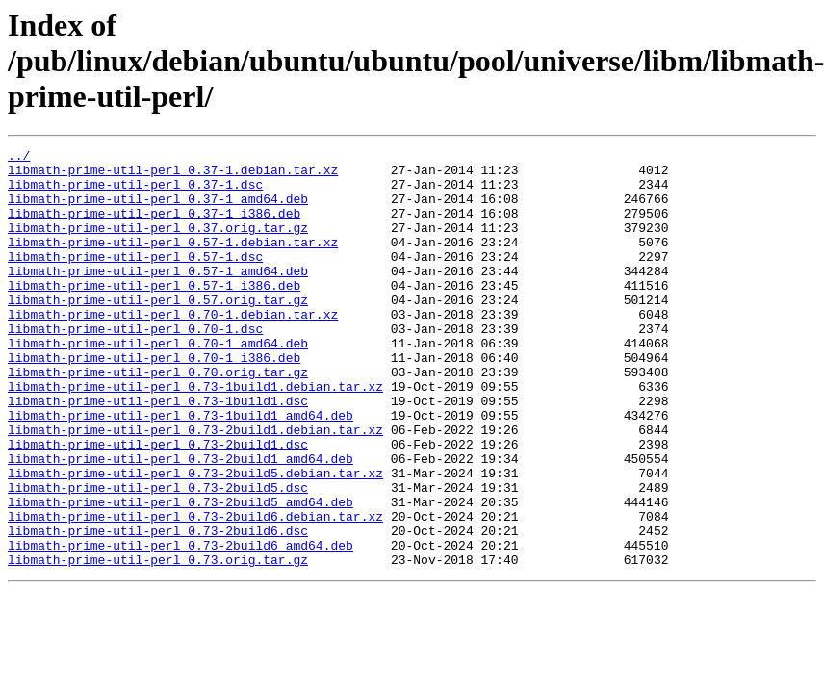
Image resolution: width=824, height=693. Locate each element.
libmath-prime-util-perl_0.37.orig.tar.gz (158, 244)
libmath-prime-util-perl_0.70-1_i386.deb (154, 400)
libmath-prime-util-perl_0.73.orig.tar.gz (158, 643)
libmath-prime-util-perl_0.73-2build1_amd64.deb (180, 521)
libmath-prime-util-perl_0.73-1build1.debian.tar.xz (195, 435)
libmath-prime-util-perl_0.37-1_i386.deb (154, 227)
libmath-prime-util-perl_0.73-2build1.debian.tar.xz (195, 487)
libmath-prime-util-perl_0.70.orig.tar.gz (158, 417)
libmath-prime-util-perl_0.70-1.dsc (135, 365)
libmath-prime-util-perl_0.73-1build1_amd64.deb (180, 469)
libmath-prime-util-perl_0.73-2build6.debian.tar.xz (195, 591)
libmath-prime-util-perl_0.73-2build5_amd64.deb (180, 573)
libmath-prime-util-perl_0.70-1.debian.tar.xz (173, 348)
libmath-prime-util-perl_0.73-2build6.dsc (158, 608)
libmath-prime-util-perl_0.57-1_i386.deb (154, 313)
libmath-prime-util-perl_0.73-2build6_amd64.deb (180, 625)
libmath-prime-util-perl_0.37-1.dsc (135, 192)
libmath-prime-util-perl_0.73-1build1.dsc (158, 452)
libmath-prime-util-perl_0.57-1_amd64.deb (158, 296)
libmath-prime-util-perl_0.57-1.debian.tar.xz (173, 261)
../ (19, 158)
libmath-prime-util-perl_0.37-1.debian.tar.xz (173, 175)
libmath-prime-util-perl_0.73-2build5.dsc (158, 556)
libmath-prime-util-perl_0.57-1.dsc (135, 279)
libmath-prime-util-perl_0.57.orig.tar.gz (158, 331)
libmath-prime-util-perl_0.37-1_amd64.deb (158, 209)
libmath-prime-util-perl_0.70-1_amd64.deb (158, 383)
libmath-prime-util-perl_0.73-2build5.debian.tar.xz (195, 539)
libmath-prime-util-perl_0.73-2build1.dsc (158, 504)
